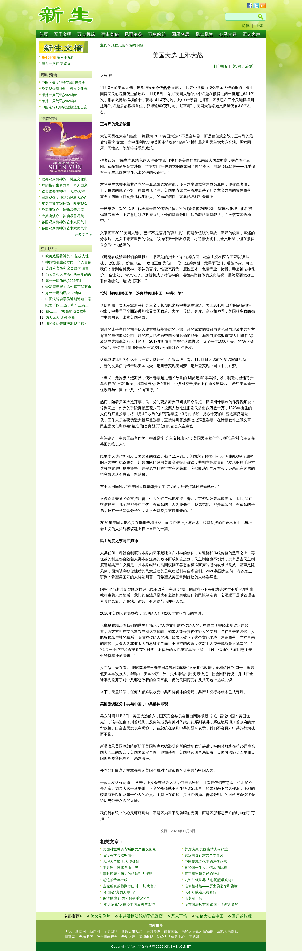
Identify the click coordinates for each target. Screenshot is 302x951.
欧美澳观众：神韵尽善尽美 (65, 210)
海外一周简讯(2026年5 (59, 95)
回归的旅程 (242, 916)
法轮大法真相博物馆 (197, 932)
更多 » (65, 64)
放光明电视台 (107, 937)
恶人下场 (179, 916)
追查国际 (171, 932)
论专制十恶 (193, 898)
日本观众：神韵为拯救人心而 (65, 197)
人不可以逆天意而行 (200, 892)
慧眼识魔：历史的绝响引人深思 (127, 874)
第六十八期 (51, 64)
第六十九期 (65, 57)
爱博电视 (146, 937)
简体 (246, 25)
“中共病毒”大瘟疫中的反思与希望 (129, 904)
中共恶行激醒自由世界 (120, 868)
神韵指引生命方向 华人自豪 (65, 185)
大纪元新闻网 (75, 932)
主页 (103, 45)
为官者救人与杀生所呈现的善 (68, 274)
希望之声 (128, 937)
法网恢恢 (153, 932)
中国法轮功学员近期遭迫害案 (65, 107)
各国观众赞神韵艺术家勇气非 (65, 222)
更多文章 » (83, 234)
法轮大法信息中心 (171, 937)
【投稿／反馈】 (243, 66)
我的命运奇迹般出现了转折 (66, 323)
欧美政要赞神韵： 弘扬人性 (63, 191)
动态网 (94, 932)
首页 (43, 34)
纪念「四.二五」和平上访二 (67, 305)
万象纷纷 (157, 34)
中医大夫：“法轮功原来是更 (63, 82)
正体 (259, 25)
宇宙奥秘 (110, 34)
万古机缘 (86, 34)
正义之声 (251, 34)
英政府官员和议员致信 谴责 (67, 268)
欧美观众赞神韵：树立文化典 (65, 89)
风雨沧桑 (134, 34)
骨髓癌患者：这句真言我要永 (68, 287)
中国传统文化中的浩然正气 (206, 861)
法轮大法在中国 (209, 916)
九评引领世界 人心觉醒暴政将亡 (210, 880)
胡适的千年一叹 (115, 880)
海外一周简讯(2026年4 (63, 281)
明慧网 (70, 937)
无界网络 (111, 932)
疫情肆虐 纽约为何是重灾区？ (126, 898)
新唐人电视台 (132, 932)
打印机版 (221, 66)
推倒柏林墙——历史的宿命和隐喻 (211, 886)
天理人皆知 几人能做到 (121, 861)
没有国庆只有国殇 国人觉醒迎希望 (212, 904)
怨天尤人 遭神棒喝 (60, 317)
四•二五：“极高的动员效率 (66, 311)
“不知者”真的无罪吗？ (120, 892)
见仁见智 (204, 34)
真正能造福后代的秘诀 (202, 874)
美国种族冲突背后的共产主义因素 (129, 849)
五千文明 (63, 34)
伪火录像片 (100, 916)
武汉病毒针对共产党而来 (204, 855)
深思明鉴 (136, 45)
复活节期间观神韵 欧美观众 (65, 204)
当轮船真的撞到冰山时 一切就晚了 (130, 886)
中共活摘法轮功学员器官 (141, 916)
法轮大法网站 (227, 932)
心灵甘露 (228, 34)
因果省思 (181, 34)
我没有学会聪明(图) (118, 855)
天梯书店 (86, 937)
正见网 (194, 937)
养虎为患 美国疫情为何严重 (206, 849)
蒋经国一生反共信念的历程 (206, 868)
